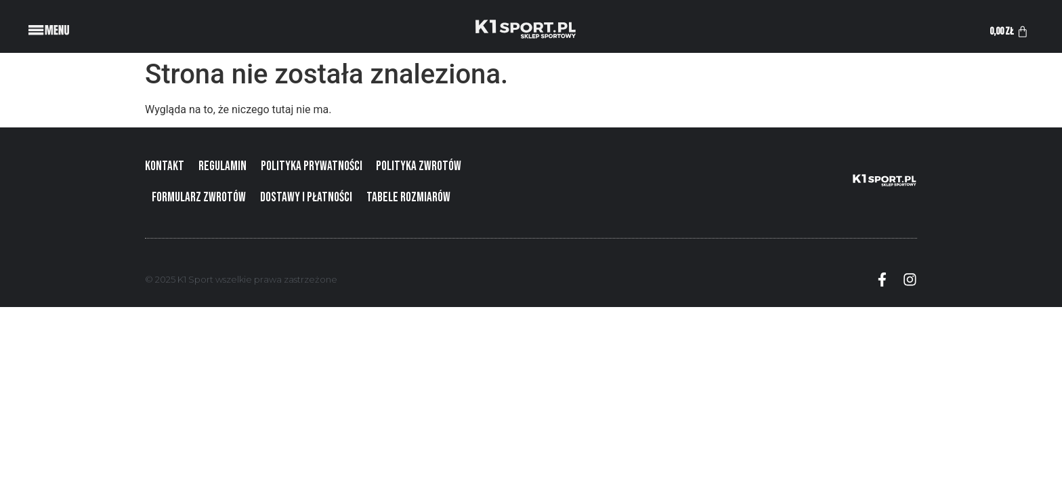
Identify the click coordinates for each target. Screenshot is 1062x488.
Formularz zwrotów (199, 197)
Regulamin (222, 166)
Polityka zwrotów (418, 166)
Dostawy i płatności (306, 197)
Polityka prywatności (311, 166)
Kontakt (164, 166)
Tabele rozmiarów (408, 197)
